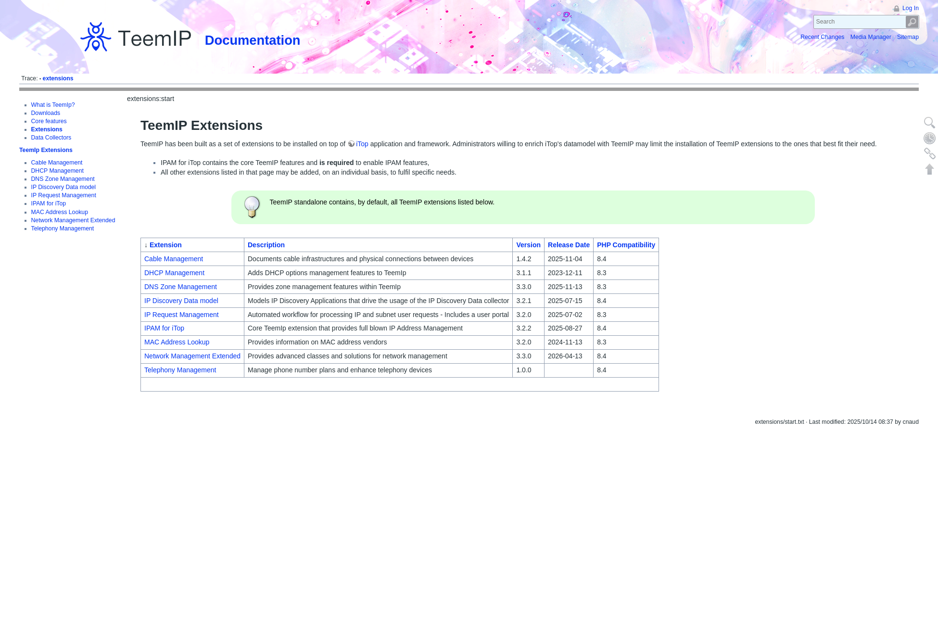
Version (528, 245)
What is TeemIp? (53, 105)
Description (266, 245)
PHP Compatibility (626, 245)
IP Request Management (63, 195)
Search (912, 22)
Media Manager (870, 37)
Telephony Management (62, 228)
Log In (910, 8)
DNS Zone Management (63, 179)
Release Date (569, 245)
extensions (58, 78)
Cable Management (57, 162)
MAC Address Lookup (59, 212)
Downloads (46, 113)
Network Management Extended (73, 220)
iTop (362, 144)
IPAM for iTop (48, 203)
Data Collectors (51, 137)
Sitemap (908, 37)
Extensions (47, 129)
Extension (166, 245)
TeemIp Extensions (46, 150)
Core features (49, 121)
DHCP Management (57, 170)
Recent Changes (822, 37)
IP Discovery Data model (63, 187)
